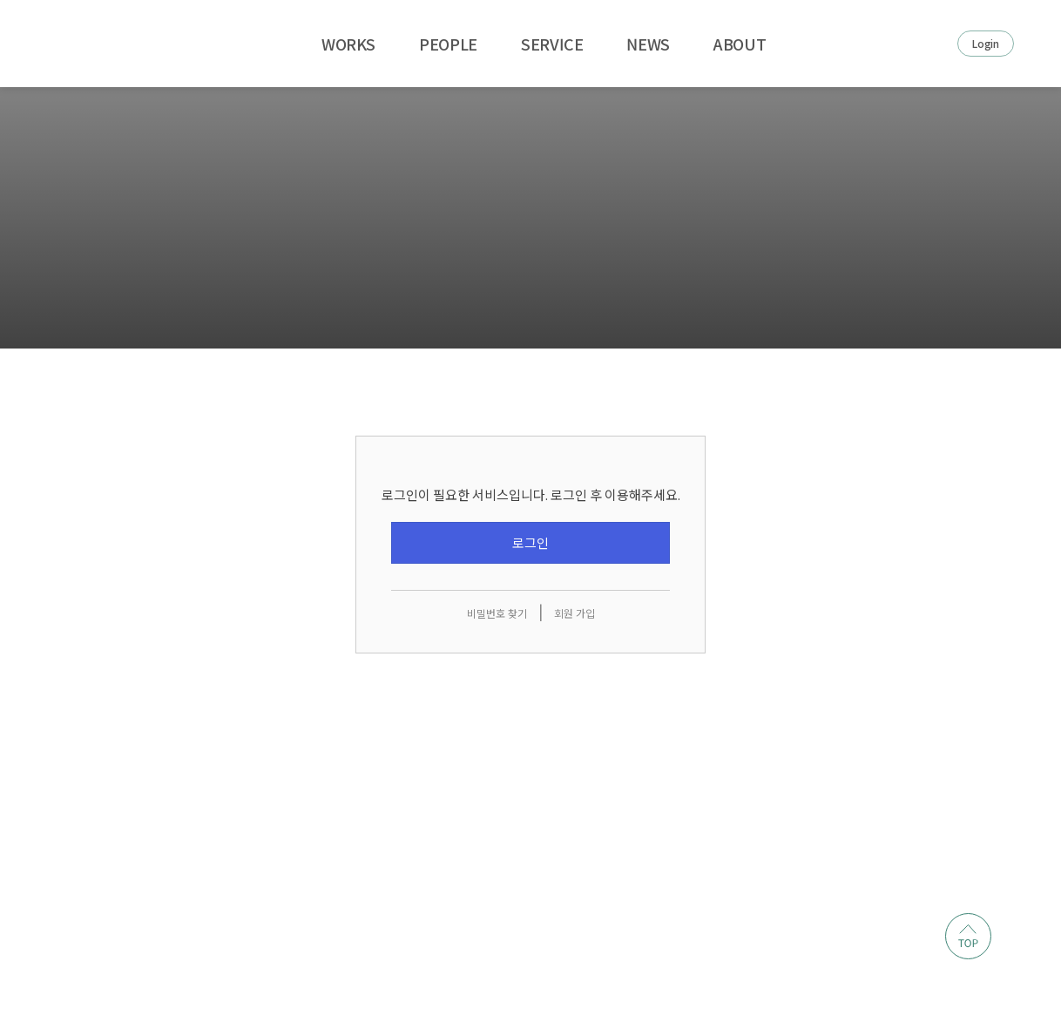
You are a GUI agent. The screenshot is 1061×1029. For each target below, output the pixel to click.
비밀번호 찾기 (497, 613)
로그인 (530, 543)
